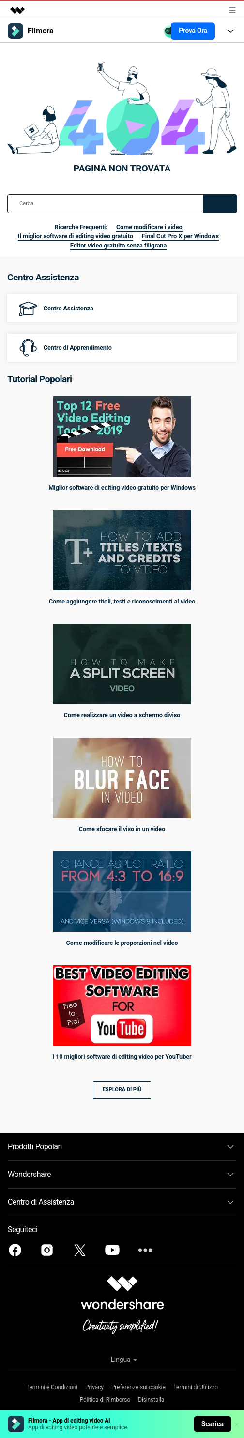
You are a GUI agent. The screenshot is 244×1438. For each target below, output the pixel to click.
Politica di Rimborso (105, 1399)
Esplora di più (122, 1089)
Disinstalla (151, 1399)
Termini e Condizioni (51, 1387)
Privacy (94, 1387)
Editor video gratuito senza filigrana (118, 245)
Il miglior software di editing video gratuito (75, 236)
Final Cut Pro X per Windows (180, 236)
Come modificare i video (149, 227)
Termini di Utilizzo (195, 1387)
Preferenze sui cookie (138, 1387)
